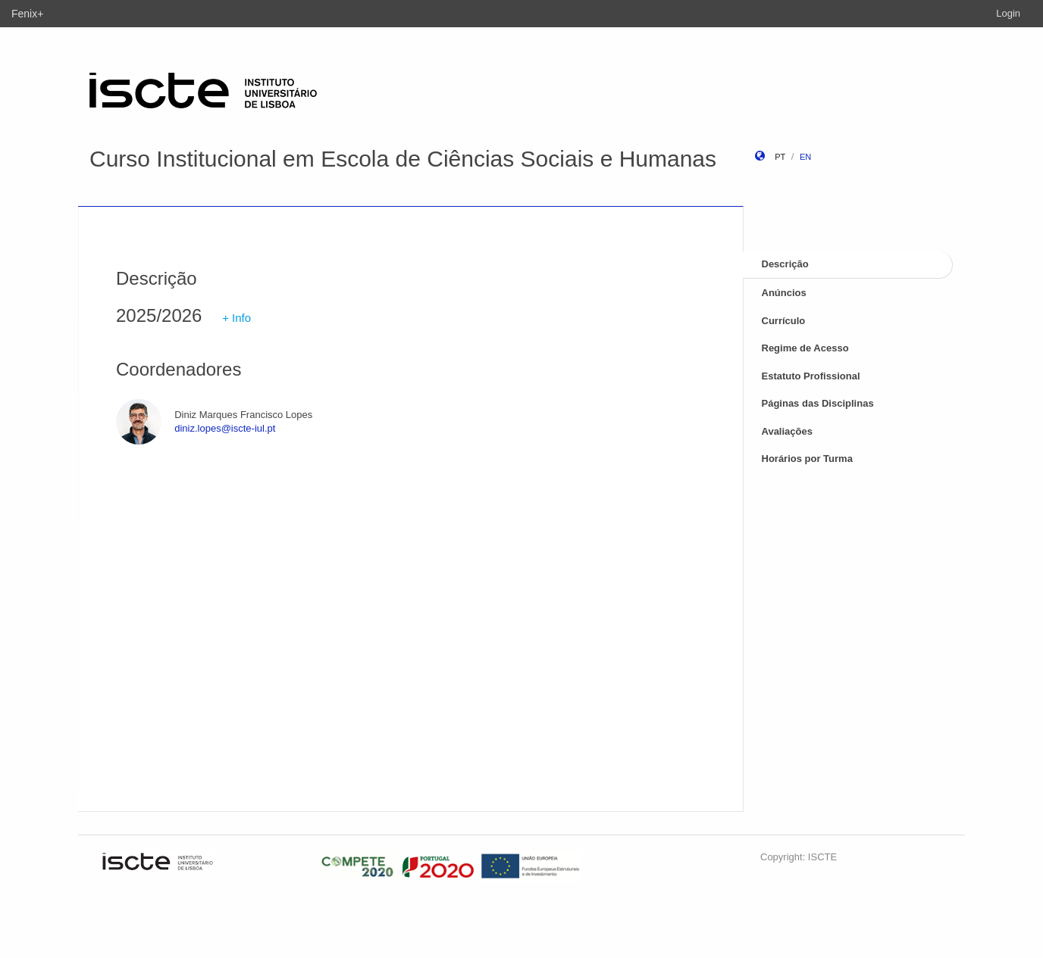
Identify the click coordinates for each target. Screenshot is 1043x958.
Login (1008, 13)
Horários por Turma (807, 458)
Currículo (784, 320)
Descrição (785, 264)
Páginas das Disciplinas (818, 403)
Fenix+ (27, 14)
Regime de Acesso (805, 348)
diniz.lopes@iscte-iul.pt (224, 428)
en (805, 156)
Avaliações (787, 431)
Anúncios (784, 292)
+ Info (236, 317)
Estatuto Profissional (811, 376)
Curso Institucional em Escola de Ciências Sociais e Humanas (402, 158)
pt (780, 156)
